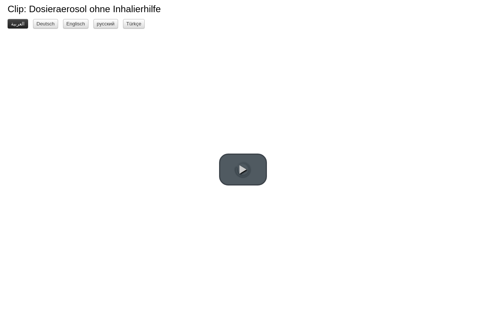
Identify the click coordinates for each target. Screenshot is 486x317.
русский (106, 24)
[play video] (243, 169)
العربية (18, 24)
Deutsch (45, 24)
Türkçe (134, 24)
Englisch (75, 24)
